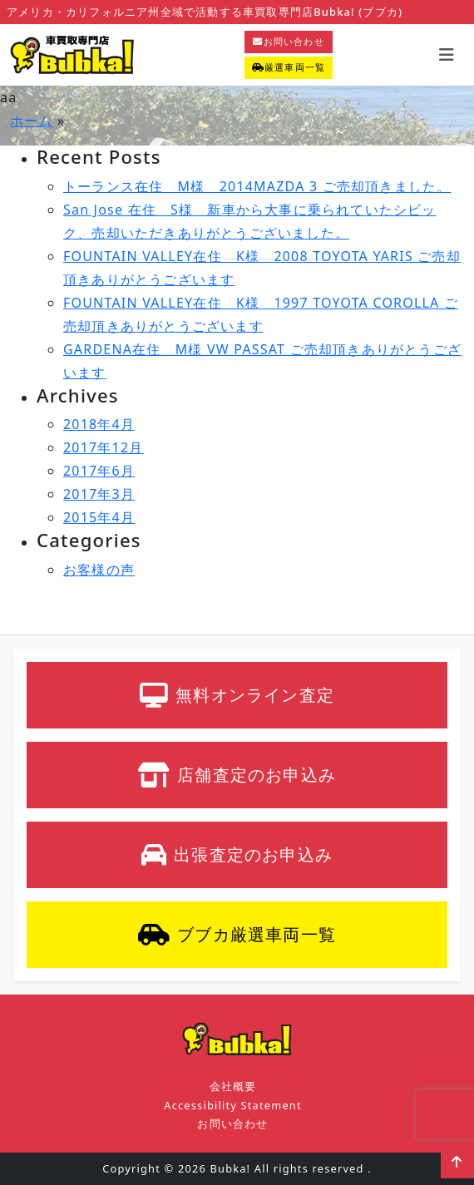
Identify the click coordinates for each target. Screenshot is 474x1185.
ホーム (31, 120)
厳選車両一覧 (288, 67)
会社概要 (233, 1086)
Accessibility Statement (232, 1105)
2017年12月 (103, 447)
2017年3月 (99, 494)
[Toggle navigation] (446, 55)
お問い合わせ (288, 41)
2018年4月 (99, 424)
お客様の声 (99, 569)
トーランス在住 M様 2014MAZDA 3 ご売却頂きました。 (257, 186)
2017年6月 (99, 471)
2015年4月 (99, 517)
